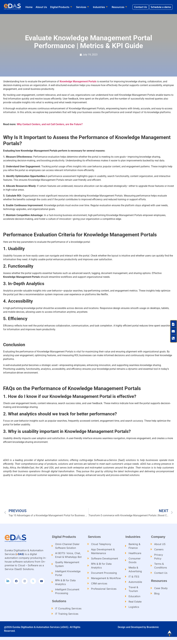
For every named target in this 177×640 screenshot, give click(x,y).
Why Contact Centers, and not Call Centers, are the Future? (50, 124)
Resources (119, 7)
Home (28, 7)
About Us (41, 7)
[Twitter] (33, 581)
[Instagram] (25, 581)
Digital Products (61, 7)
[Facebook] (16, 581)
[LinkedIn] (8, 581)
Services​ (82, 7)
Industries (100, 7)
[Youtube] (41, 581)
